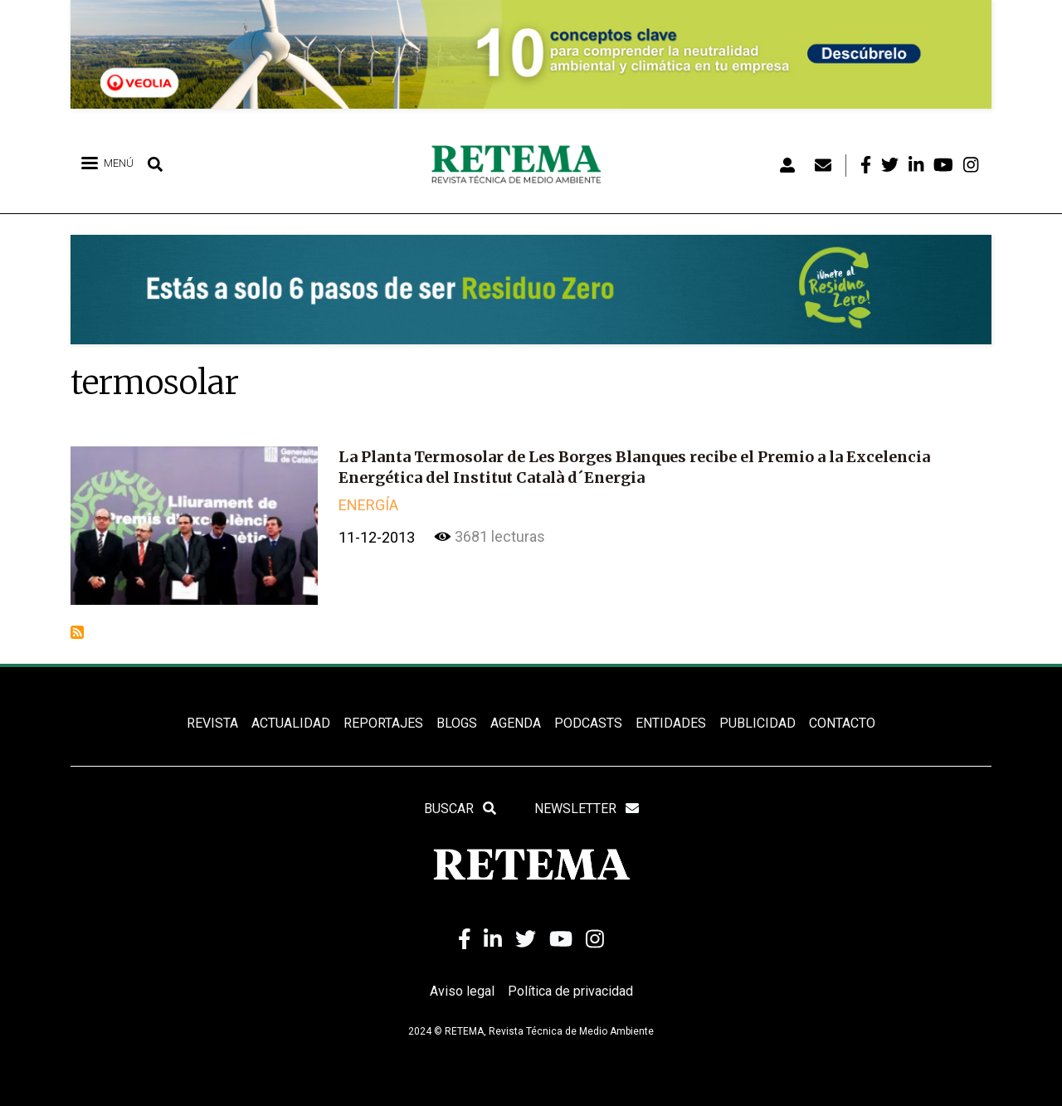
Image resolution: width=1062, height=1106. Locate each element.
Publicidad (757, 723)
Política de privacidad (570, 991)
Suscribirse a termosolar (77, 632)
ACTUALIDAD (290, 723)
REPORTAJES (383, 723)
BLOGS (456, 723)
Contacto (842, 723)
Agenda (515, 723)
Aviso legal (462, 991)
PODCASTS (588, 723)
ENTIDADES (671, 723)
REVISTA (212, 723)
